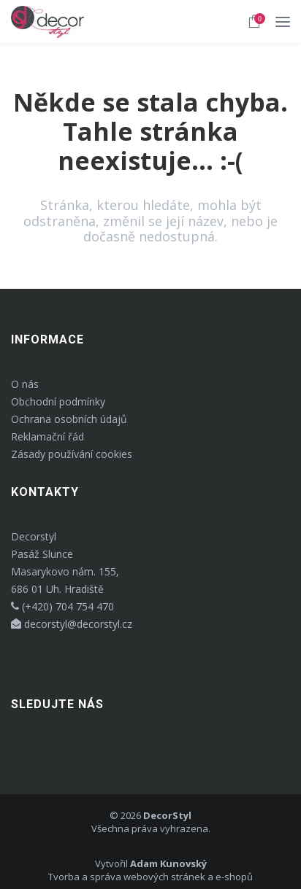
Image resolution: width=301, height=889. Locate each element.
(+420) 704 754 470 (62, 606)
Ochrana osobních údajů (69, 419)
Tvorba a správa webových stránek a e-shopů (150, 876)
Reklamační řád (47, 436)
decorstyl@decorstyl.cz (71, 624)
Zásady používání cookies (71, 454)
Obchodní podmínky (58, 401)
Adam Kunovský (168, 863)
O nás (25, 384)
